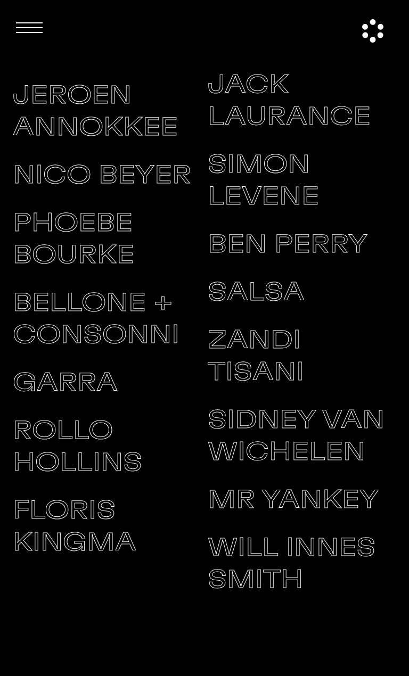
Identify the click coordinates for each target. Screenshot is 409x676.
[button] (29, 28)
